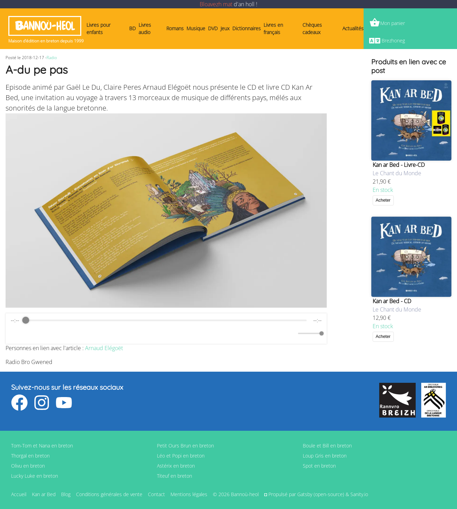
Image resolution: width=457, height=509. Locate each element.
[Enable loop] (15, 333)
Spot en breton (319, 465)
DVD (213, 28)
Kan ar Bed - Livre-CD (399, 165)
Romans (175, 28)
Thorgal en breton (30, 455)
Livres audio (145, 28)
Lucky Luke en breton (34, 475)
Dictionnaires (246, 28)
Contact (156, 494)
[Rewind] (151, 334)
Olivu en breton (28, 465)
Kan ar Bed (44, 494)
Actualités (353, 28)
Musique (195, 28)
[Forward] (181, 334)
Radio (52, 57)
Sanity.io (359, 494)
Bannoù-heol (45, 26)
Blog (65, 494)
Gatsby (304, 494)
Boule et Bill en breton (327, 445)
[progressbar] (166, 320)
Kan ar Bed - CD (392, 301)
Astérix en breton (176, 465)
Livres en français (273, 28)
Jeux (225, 28)
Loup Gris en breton (325, 455)
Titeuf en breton (174, 475)
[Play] (166, 333)
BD (132, 28)
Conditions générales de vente (109, 494)
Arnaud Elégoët (104, 348)
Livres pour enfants (98, 28)
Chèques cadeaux (312, 28)
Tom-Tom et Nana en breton (42, 445)
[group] (166, 328)
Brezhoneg (393, 40)
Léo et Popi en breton (181, 455)
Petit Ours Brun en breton (185, 445)
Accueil (18, 494)
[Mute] (291, 333)
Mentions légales (189, 494)
